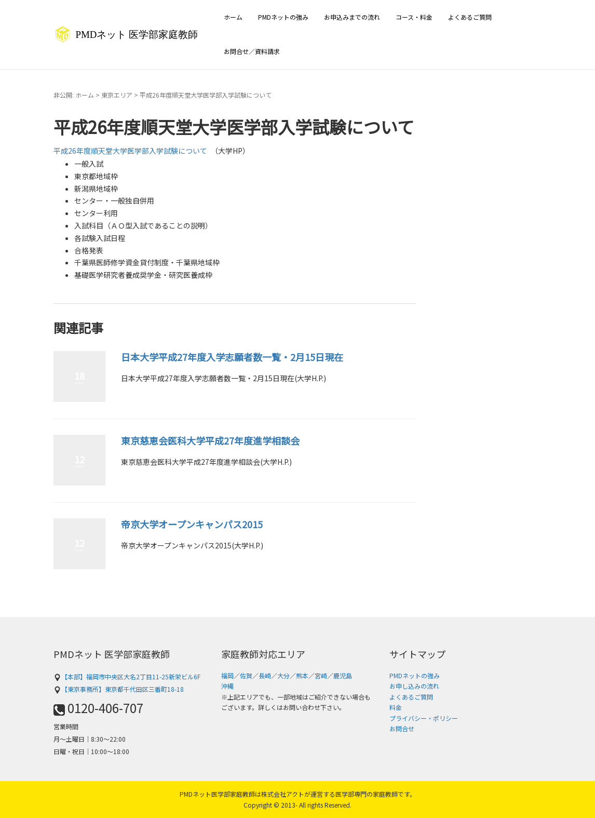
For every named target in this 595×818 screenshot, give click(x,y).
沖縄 (227, 685)
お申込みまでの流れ (352, 16)
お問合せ (401, 728)
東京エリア (116, 94)
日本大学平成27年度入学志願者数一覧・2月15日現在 (232, 357)
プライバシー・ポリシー (423, 718)
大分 (283, 675)
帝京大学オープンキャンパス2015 (192, 524)
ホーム (233, 16)
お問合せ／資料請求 (252, 51)
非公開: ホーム (73, 94)
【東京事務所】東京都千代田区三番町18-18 (118, 689)
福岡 (227, 675)
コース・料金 (414, 16)
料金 (395, 707)
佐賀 (246, 675)
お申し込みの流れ (414, 685)
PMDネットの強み (283, 16)
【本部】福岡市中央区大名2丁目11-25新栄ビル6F (126, 676)
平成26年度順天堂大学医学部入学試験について (130, 150)
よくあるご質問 (470, 16)
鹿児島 (342, 675)
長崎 (265, 675)
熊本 (302, 675)
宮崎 (321, 675)
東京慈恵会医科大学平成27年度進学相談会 (210, 440)
